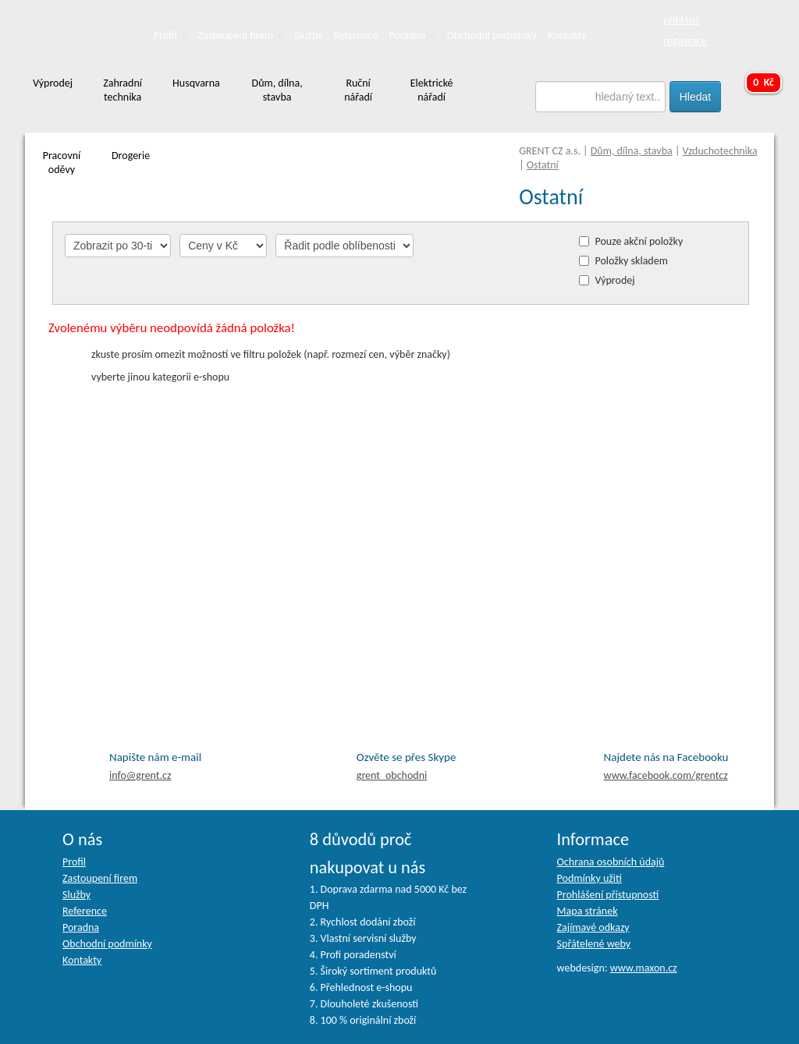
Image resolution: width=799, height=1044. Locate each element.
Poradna (412, 35)
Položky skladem (631, 260)
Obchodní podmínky (492, 35)
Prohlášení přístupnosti (608, 894)
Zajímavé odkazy (593, 927)
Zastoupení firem (240, 35)
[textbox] (600, 96)
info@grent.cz (140, 775)
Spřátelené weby (594, 943)
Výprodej (614, 280)
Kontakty (567, 35)
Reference (356, 35)
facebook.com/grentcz (666, 775)
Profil (170, 35)
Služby (308, 35)
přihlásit (681, 20)
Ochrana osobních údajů (611, 862)
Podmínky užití (589, 878)
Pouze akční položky (639, 241)
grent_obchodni (392, 775)
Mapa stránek (587, 911)
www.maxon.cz (643, 968)
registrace (685, 41)
